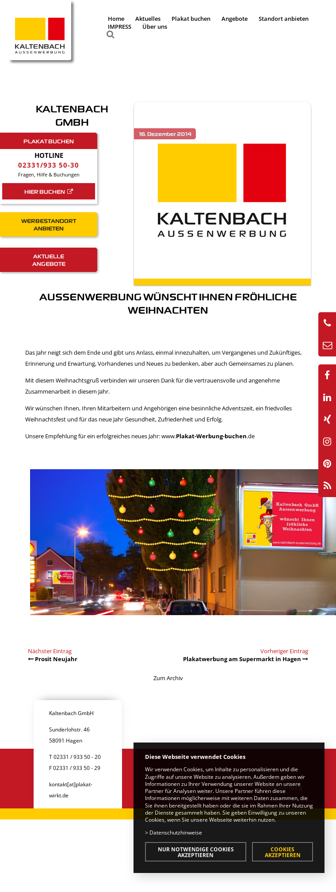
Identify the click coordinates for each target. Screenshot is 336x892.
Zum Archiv (168, 678)
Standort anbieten (284, 19)
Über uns (154, 27)
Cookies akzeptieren (283, 852)
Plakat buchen (191, 19)
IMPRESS (119, 27)
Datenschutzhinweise (175, 832)
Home (116, 19)
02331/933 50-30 (48, 165)
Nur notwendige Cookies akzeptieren (196, 852)
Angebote (234, 19)
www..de (208, 436)
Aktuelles (147, 19)
